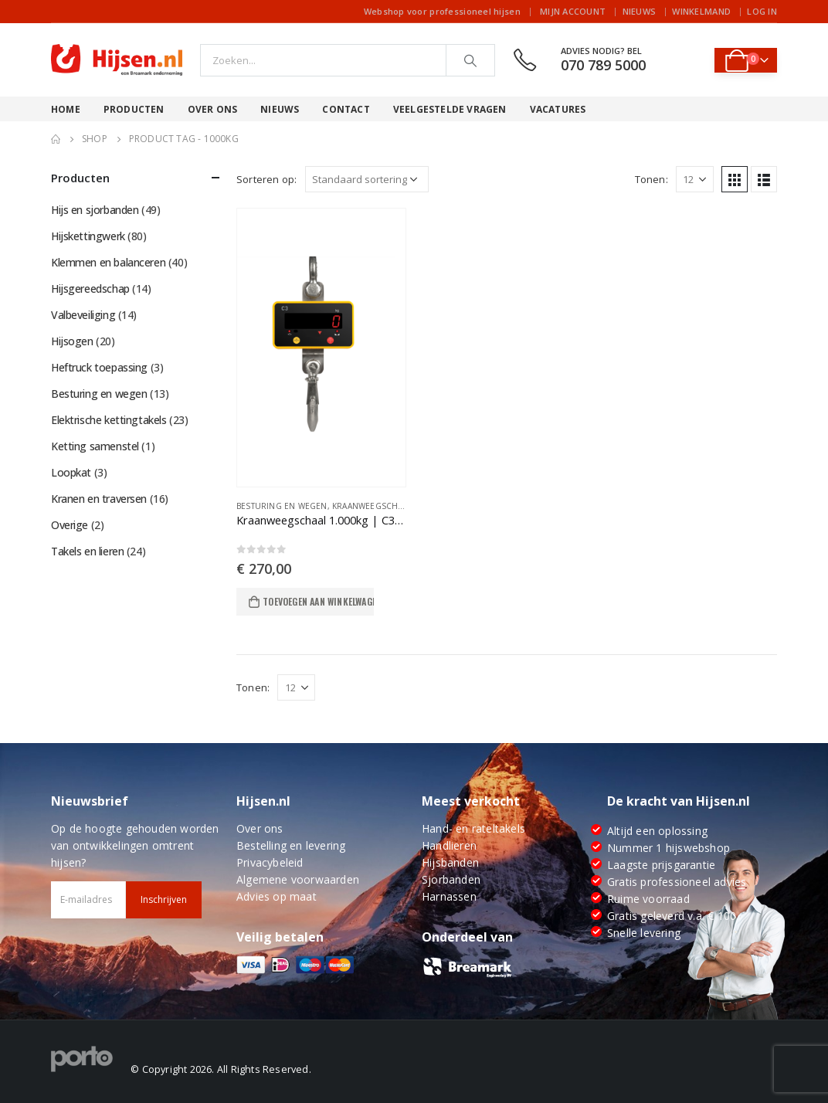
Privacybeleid (270, 862)
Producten (134, 109)
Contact (345, 109)
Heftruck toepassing (99, 367)
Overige (69, 525)
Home (65, 109)
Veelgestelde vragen (450, 109)
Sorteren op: (266, 179)
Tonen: (651, 179)
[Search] (470, 60)
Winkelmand (701, 11)
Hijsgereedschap (90, 288)
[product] (321, 348)
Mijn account (573, 11)
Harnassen (449, 896)
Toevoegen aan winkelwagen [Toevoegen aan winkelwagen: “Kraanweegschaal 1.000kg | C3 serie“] (318, 601)
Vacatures (558, 109)
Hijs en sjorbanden (94, 209)
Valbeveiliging (83, 314)
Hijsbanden (450, 862)
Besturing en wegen (281, 506)
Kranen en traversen (99, 498)
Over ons (213, 109)
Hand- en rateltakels (473, 828)
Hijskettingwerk (88, 236)
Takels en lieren (87, 551)
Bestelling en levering (290, 845)
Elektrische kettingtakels (109, 419)
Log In (762, 11)
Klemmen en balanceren (108, 262)
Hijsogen (72, 341)
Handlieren (449, 845)
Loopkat (71, 472)
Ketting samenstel (95, 446)
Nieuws (640, 11)
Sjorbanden (451, 879)
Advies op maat (276, 896)
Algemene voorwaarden (297, 879)
